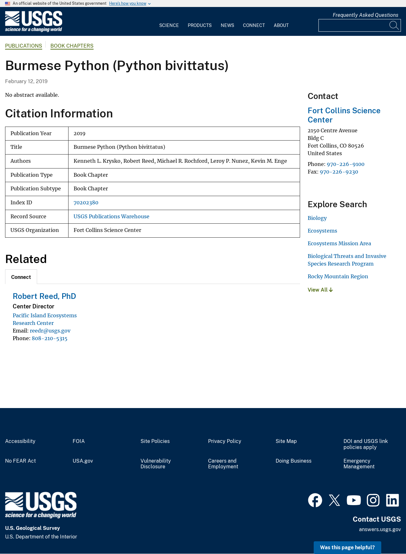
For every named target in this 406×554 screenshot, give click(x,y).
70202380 (86, 203)
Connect (254, 25)
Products (200, 25)
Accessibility (20, 441)
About (281, 25)
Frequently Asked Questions (365, 15)
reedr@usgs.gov (50, 330)
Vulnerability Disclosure (156, 464)
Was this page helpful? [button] (347, 547)
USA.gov (83, 461)
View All (320, 290)
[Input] (359, 25)
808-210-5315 (50, 338)
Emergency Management (359, 464)
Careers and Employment (223, 464)
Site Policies (155, 441)
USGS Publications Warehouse (111, 217)
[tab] (21, 276)
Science (169, 25)
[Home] (33, 31)
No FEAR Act (20, 461)
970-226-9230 (339, 171)
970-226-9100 (345, 164)
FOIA (79, 441)
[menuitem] (169, 21)
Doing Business (293, 461)
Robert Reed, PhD (44, 296)
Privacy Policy (224, 441)
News (227, 25)
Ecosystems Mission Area (339, 243)
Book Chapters (72, 46)
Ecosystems (322, 231)
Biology (317, 218)
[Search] (394, 25)
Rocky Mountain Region (338, 276)
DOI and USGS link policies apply (366, 444)
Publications (23, 46)
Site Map (286, 441)
